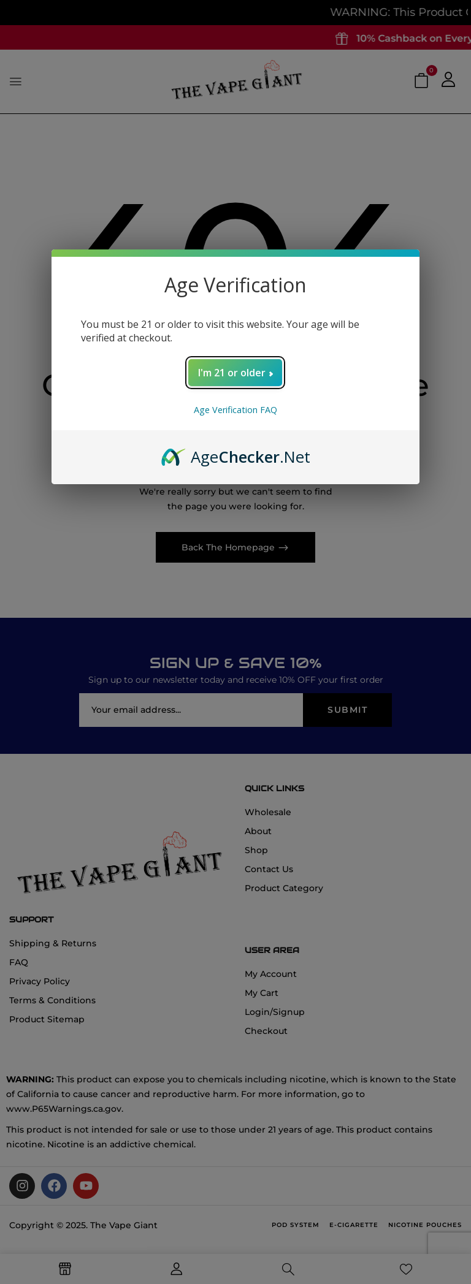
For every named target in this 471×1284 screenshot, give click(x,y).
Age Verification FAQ (235, 410)
